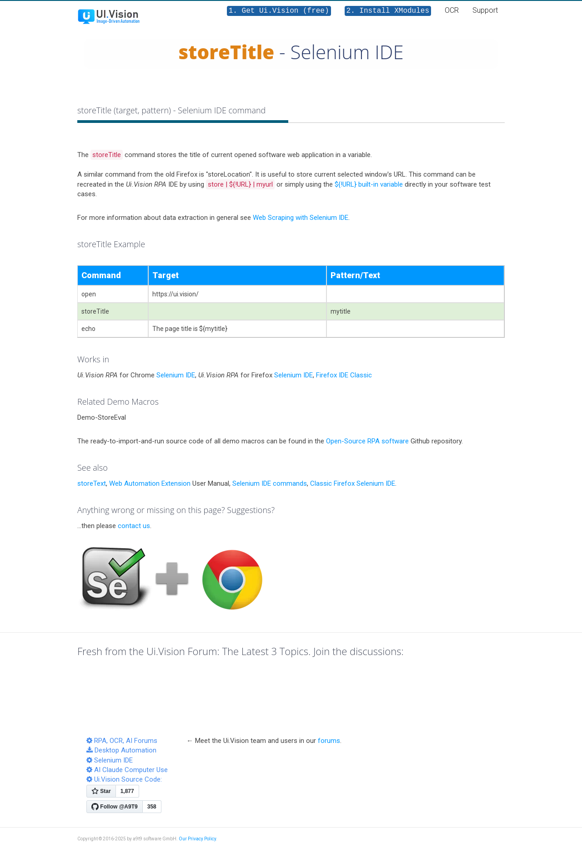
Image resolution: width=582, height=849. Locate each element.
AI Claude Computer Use (127, 770)
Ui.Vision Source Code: (124, 779)
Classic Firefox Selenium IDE (352, 483)
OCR (452, 10)
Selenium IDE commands (269, 483)
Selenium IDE (175, 375)
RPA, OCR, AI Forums (121, 741)
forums (329, 741)
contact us (134, 526)
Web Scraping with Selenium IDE (300, 218)
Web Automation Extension (150, 483)
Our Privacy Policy (197, 838)
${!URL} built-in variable (369, 184)
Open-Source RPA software (367, 441)
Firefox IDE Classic (344, 375)
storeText (91, 483)
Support (485, 10)
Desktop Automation (121, 750)
